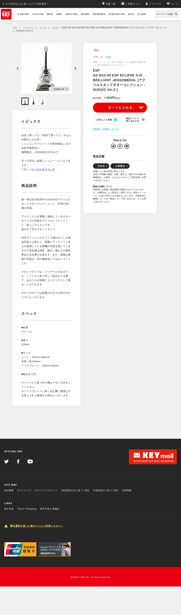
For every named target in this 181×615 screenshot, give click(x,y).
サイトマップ (24, 490)
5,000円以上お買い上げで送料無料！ (27, 4)
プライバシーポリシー (46, 490)
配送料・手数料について (105, 129)
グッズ (43, 27)
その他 (55, 27)
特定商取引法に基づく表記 (75, 490)
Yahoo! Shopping (26, 509)
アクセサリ (28, 27)
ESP (108, 57)
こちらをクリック (44, 169)
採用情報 (127, 490)
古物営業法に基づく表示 (106, 490)
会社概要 (9, 490)
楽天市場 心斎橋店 (49, 509)
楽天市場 (9, 509)
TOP (15, 27)
